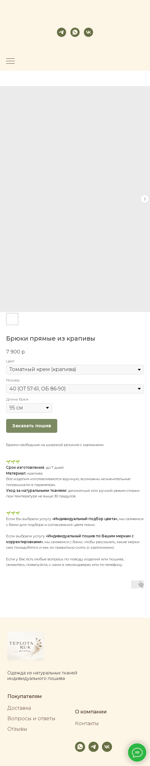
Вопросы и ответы (31, 718)
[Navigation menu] (10, 61)
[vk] (88, 32)
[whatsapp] (75, 32)
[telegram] (61, 32)
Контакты (87, 723)
